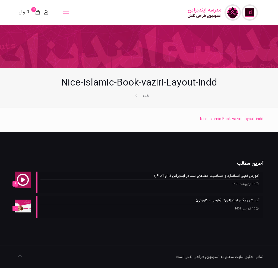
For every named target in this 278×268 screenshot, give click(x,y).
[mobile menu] (66, 12)
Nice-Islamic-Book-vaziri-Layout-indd (231, 119)
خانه (146, 96)
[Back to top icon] (20, 257)
